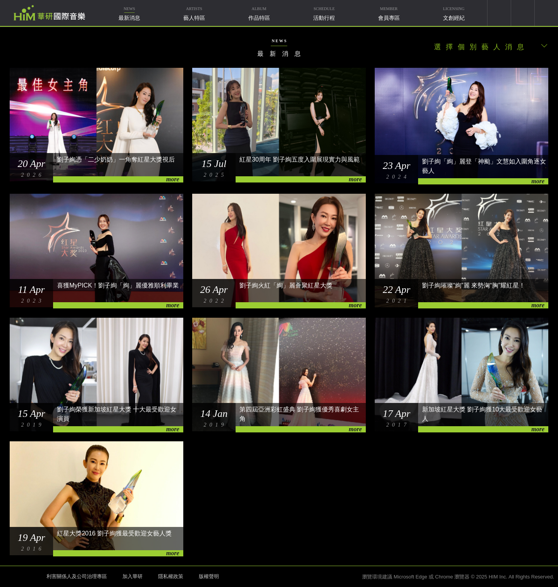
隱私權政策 (170, 576)
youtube (499, 13)
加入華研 (132, 576)
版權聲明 (209, 576)
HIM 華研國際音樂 (21, 575)
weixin (522, 13)
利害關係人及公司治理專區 (76, 576)
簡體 (546, 13)
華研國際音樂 (49, 12)
